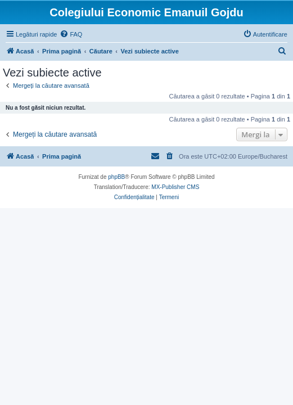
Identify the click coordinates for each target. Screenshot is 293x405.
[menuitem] (71, 34)
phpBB (116, 177)
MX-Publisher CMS (175, 187)
